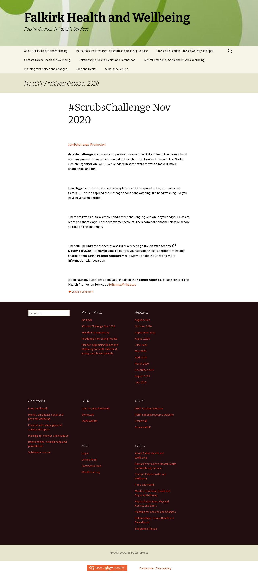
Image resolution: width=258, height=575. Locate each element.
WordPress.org (91, 472)
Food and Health (86, 69)
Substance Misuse (116, 69)
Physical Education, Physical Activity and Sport (185, 51)
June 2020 (141, 345)
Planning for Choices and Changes (45, 69)
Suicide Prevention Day (95, 332)
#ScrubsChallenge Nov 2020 (98, 326)
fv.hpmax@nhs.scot (122, 284)
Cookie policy (147, 568)
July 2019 (140, 382)
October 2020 (143, 326)
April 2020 (141, 357)
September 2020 (145, 332)
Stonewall (88, 414)
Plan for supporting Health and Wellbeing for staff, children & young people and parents (100, 349)
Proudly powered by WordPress (129, 552)
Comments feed (91, 466)
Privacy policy (163, 568)
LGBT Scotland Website (96, 408)
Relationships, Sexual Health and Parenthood (107, 60)
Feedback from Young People (99, 338)
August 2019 (142, 376)
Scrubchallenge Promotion (87, 144)
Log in (85, 453)
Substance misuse (39, 452)
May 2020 (140, 351)
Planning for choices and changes (48, 435)
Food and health (38, 408)
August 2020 (142, 338)
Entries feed (89, 459)
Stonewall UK (89, 421)
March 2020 (142, 363)
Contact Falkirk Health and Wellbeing (47, 60)
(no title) (87, 320)
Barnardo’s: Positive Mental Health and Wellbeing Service (112, 51)
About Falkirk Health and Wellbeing (46, 51)
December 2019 (144, 370)
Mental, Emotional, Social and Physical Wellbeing (174, 60)
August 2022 (142, 320)
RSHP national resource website (154, 414)
